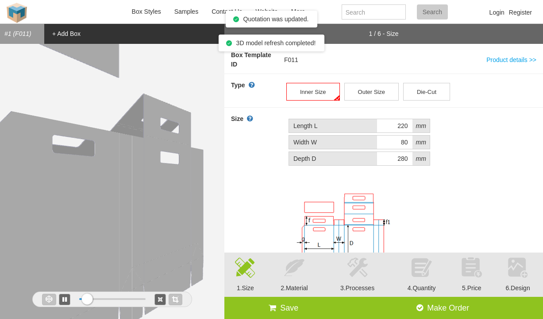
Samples (186, 11)
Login (496, 12)
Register (520, 12)
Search (432, 12)
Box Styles (146, 11)
